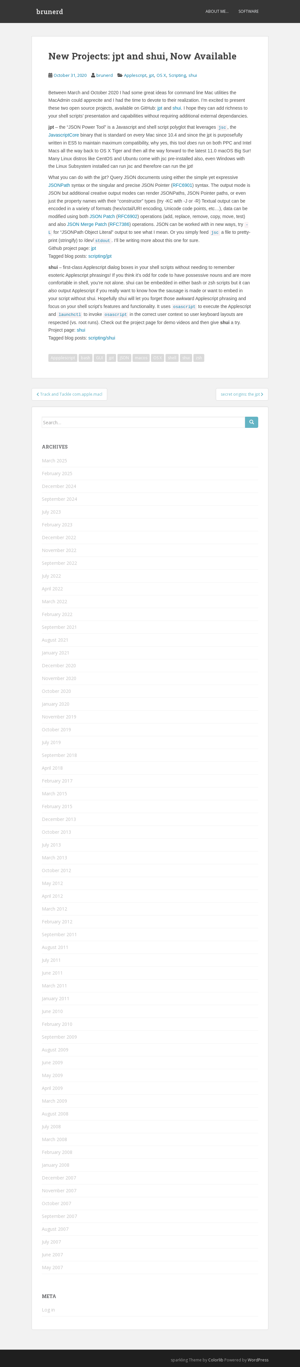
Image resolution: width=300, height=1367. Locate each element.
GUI (99, 358)
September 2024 (59, 499)
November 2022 (59, 550)
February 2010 (57, 1024)
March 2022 (54, 601)
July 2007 (51, 1242)
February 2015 (57, 806)
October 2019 (56, 729)
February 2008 (57, 1152)
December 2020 (59, 665)
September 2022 (59, 563)
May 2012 (52, 883)
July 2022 (51, 576)
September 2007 (59, 1216)
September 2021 (59, 627)
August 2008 (55, 1114)
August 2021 (55, 640)
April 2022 (52, 588)
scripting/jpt (100, 256)
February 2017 (57, 781)
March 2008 (54, 1139)
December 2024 (59, 486)
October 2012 (56, 870)
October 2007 (56, 1203)
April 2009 (52, 1088)
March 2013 (54, 857)
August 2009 (55, 1050)
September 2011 (59, 934)
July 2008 (51, 1126)
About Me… (217, 11)
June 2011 (52, 973)
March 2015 (54, 793)
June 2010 (52, 1011)
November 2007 (59, 1190)
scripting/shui (101, 338)
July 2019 (51, 742)
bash (85, 358)
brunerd (50, 11)
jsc (222, 127)
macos (141, 358)
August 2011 (55, 947)
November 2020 (59, 678)
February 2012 (57, 921)
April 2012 (52, 896)
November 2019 (59, 717)
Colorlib (215, 1360)
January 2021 (55, 653)
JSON (124, 358)
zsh (199, 358)
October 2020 (56, 691)
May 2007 (52, 1267)
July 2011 (51, 960)
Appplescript (63, 358)
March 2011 (54, 985)
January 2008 (55, 1165)
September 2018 (59, 755)
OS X (161, 75)
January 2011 (55, 998)
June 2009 (52, 1062)
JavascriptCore (63, 135)
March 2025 (54, 460)
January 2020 (55, 704)
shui (192, 75)
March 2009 (54, 1101)
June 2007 (52, 1254)
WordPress (258, 1360)
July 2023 (51, 512)
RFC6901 (182, 185)
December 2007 (59, 1178)
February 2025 (57, 473)
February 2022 (57, 614)
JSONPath (59, 185)
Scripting (177, 75)
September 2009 (59, 1037)
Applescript (135, 75)
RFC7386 (119, 224)
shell (172, 358)
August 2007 (55, 1229)
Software (248, 11)
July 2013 (51, 845)
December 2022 (59, 537)
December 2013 (59, 819)
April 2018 (52, 768)
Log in (48, 1310)
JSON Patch (102, 216)
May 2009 (52, 1075)
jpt (151, 75)
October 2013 (56, 832)
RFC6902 (128, 216)
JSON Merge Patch (87, 224)
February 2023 (57, 524)
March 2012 (54, 909)
